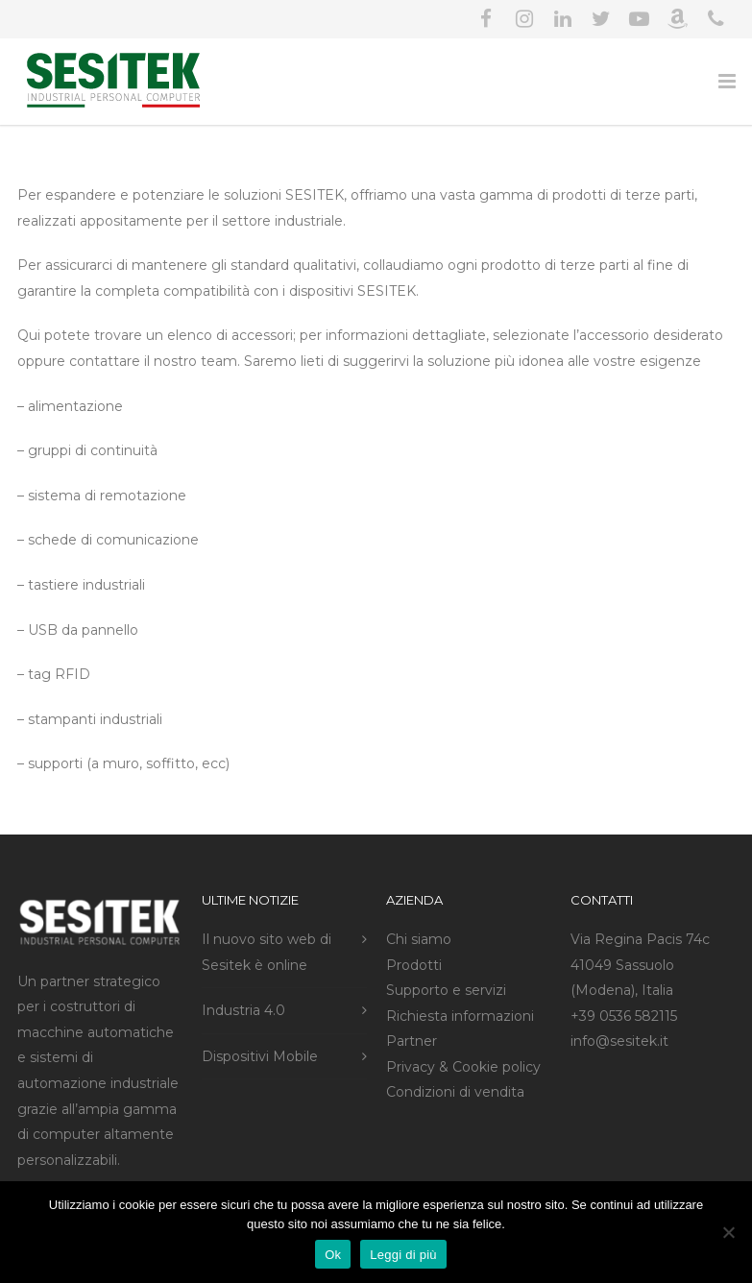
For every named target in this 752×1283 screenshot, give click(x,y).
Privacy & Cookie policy (463, 1067)
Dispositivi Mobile (260, 1056)
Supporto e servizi (446, 990)
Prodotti (414, 965)
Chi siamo (418, 939)
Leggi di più (403, 1254)
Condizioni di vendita (455, 1092)
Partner (411, 1041)
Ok (333, 1254)
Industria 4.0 (243, 1010)
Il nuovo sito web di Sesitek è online (266, 952)
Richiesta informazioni (460, 1016)
